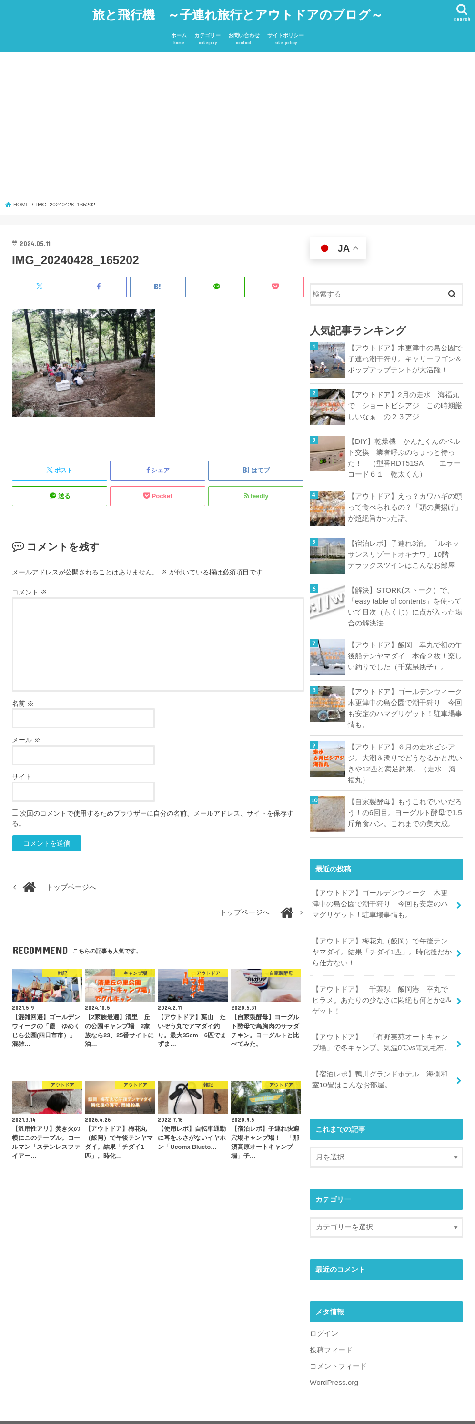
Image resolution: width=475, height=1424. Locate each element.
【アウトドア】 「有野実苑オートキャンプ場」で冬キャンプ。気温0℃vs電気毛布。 (381, 1027)
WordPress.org (333, 1363)
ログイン (324, 1316)
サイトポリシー (285, 36)
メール (26, 736)
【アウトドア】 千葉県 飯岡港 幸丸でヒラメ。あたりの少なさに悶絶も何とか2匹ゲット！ (381, 986)
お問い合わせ (244, 36)
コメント (29, 588)
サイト (22, 773)
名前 (23, 699)
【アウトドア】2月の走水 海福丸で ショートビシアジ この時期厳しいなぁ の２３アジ (405, 401)
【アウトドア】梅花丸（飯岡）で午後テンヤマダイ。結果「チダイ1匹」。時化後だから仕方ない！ (381, 939)
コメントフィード (338, 1348)
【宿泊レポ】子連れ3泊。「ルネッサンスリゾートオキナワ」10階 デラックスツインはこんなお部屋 (405, 547)
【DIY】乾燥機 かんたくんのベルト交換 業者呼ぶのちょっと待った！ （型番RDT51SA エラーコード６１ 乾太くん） (404, 453)
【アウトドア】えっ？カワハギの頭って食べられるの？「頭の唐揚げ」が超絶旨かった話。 (405, 501)
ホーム (179, 36)
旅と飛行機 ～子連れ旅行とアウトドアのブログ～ (237, 12)
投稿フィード (331, 1332)
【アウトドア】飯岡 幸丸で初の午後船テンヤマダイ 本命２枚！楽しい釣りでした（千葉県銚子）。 (405, 648)
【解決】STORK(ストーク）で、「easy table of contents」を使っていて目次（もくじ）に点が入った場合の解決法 (405, 600)
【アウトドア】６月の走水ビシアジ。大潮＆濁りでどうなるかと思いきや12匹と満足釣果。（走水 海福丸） (405, 754)
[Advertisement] (238, 125)
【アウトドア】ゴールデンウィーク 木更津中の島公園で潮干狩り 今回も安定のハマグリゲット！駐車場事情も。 (405, 700)
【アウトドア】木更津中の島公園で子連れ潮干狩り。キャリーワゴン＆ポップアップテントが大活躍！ (405, 354)
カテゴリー (207, 36)
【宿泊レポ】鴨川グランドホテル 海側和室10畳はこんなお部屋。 (379, 1063)
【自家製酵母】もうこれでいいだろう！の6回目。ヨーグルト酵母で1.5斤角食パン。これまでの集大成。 (405, 802)
